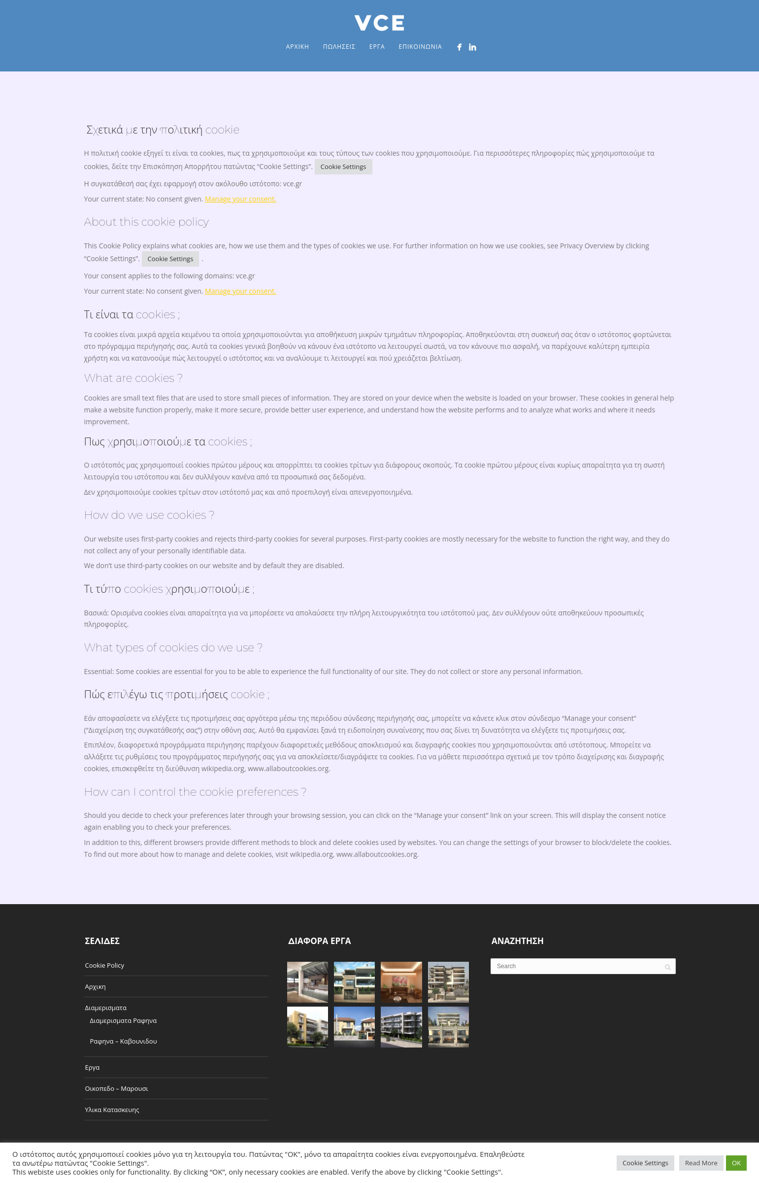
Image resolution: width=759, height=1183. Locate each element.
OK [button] (736, 1162)
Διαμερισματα (106, 1007)
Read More (701, 1162)
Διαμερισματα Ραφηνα (123, 1020)
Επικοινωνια (420, 46)
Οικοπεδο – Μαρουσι (116, 1088)
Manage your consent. (240, 198)
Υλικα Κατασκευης (112, 1109)
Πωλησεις (339, 46)
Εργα (377, 46)
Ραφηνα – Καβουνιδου (123, 1041)
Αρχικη (297, 46)
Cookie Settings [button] (343, 166)
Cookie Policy (105, 965)
